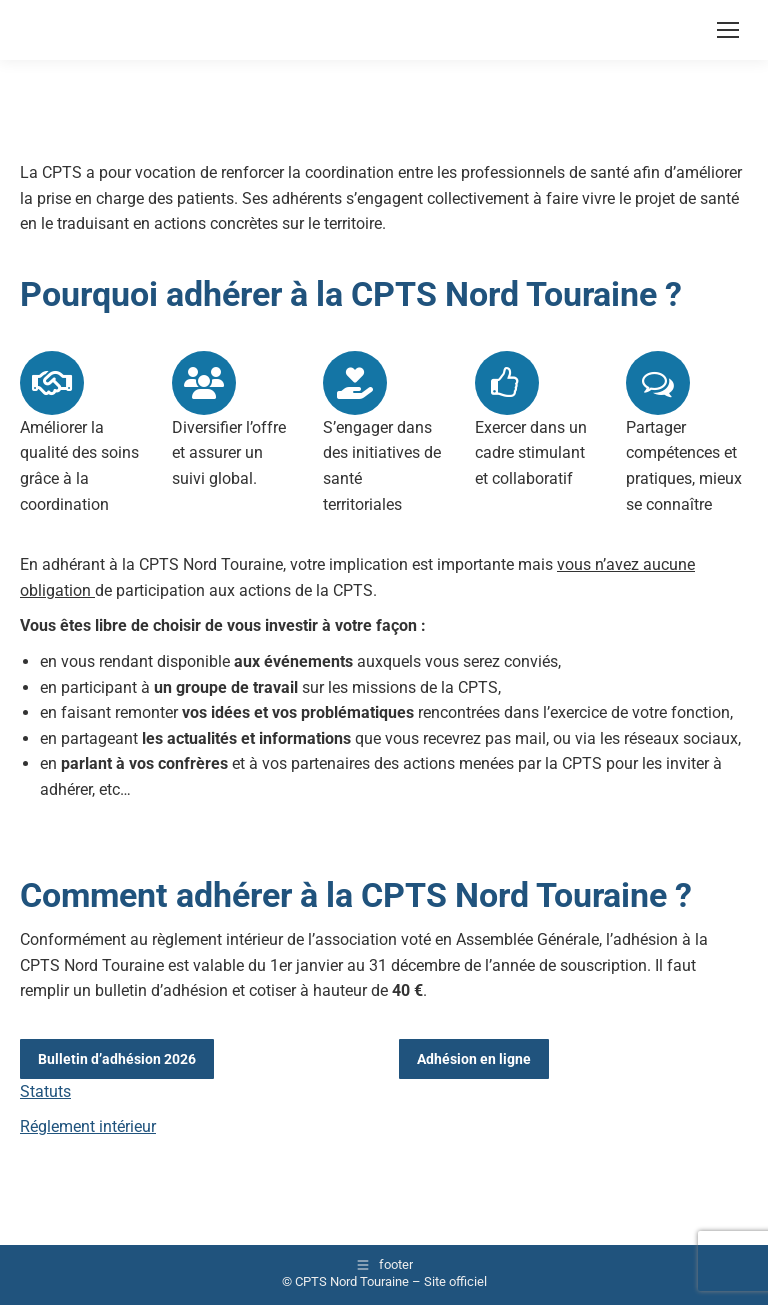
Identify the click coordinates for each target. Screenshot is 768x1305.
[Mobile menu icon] (728, 30)
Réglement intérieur (88, 1126)
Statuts (45, 1091)
